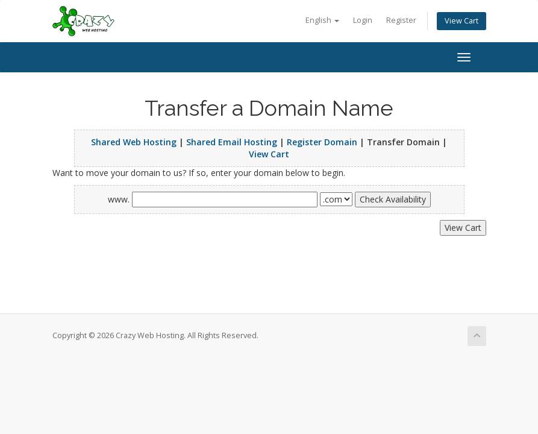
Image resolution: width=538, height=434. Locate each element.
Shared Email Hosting (231, 142)
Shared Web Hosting (134, 142)
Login (362, 20)
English (322, 20)
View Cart (461, 21)
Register (401, 20)
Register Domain (322, 142)
